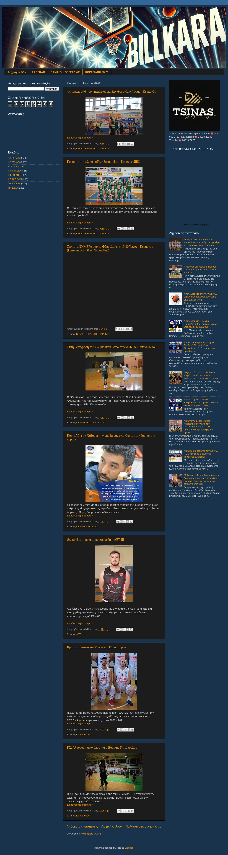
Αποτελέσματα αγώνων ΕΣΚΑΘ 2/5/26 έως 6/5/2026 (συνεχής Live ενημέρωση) (200, 296)
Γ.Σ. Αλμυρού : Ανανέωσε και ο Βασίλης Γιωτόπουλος (102, 747)
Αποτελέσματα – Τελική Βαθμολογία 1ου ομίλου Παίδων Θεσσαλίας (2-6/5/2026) (201, 402)
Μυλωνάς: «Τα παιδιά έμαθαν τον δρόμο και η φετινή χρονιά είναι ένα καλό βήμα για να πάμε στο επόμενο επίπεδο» (201, 479)
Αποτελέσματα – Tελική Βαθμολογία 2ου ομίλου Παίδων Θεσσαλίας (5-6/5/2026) (201, 324)
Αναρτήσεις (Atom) (91, 833)
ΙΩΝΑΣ (80, 148)
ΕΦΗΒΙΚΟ (13, 175)
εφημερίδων (204, 225)
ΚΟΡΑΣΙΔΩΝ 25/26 (96, 72)
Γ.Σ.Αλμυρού (83, 734)
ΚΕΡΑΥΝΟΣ (91, 148)
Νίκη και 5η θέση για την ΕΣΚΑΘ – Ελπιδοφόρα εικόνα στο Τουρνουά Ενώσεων (201, 454)
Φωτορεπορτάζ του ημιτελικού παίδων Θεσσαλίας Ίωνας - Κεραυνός (111, 91)
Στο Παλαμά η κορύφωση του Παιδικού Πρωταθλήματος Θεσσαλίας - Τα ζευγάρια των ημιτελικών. (199, 346)
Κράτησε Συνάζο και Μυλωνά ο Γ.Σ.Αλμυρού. (97, 647)
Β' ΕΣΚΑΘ (13, 166)
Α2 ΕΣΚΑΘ (14, 162)
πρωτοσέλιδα (190, 225)
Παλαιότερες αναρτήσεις (143, 826)
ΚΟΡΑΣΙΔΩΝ (15, 179)
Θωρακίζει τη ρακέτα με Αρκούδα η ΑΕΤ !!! (95, 539)
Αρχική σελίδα (17, 72)
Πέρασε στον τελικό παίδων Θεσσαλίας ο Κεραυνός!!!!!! (103, 161)
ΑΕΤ (78, 634)
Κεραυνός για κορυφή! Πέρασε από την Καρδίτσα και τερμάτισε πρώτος (201, 269)
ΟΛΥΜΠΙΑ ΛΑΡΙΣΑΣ (87, 526)
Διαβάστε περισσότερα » (80, 137)
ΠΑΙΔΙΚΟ (103, 148)
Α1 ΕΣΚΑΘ (38, 72)
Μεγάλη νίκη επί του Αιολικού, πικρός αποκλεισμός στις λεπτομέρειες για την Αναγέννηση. (202, 375)
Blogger (129, 847)
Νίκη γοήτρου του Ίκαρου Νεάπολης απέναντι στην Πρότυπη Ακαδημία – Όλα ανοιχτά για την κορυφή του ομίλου (198, 427)
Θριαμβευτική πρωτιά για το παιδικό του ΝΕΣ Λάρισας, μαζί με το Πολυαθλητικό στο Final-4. (202, 242)
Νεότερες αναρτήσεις (82, 826)
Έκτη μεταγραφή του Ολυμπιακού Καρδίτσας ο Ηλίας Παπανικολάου (111, 347)
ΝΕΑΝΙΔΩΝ (14, 183)
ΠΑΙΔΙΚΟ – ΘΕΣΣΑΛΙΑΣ (65, 72)
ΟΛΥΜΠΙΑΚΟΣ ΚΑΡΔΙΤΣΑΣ (91, 422)
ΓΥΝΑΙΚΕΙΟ (14, 170)
